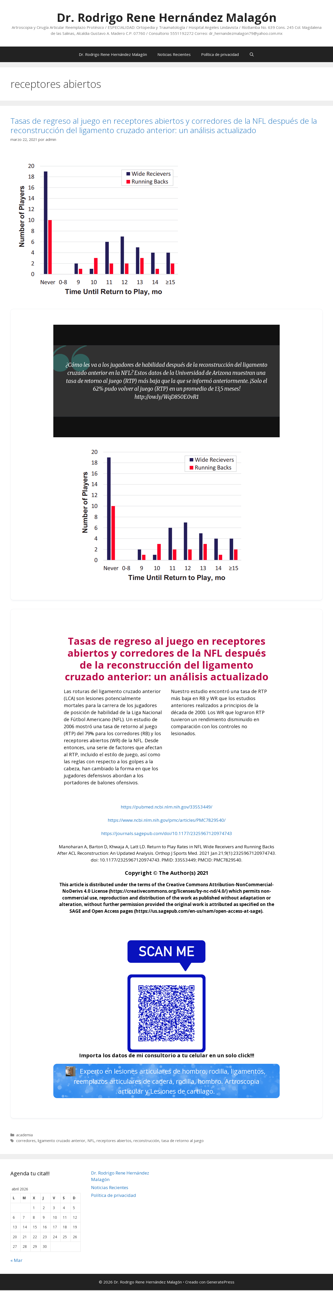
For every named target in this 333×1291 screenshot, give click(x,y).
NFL (90, 1141)
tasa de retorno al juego (182, 1141)
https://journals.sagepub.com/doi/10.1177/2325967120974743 (166, 833)
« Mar (16, 1261)
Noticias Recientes (174, 54)
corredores (26, 1141)
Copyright (138, 872)
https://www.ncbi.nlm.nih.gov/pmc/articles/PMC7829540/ (167, 820)
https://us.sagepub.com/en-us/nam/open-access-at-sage (198, 911)
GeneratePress (220, 1282)
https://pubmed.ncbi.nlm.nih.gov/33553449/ (166, 807)
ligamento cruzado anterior (61, 1141)
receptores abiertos (114, 1141)
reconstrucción (146, 1141)
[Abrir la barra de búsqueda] (251, 54)
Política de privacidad (220, 54)
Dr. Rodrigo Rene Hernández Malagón (167, 17)
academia (24, 1135)
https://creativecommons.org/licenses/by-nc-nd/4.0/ (168, 891)
